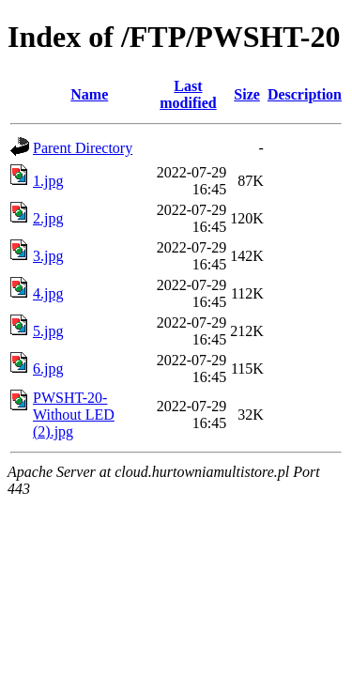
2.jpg (48, 218)
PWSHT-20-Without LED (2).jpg (74, 414)
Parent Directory (82, 148)
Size (247, 94)
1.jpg (48, 181)
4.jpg (48, 293)
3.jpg (48, 256)
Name (89, 94)
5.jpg (48, 331)
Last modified (188, 94)
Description (305, 94)
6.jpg (48, 368)
